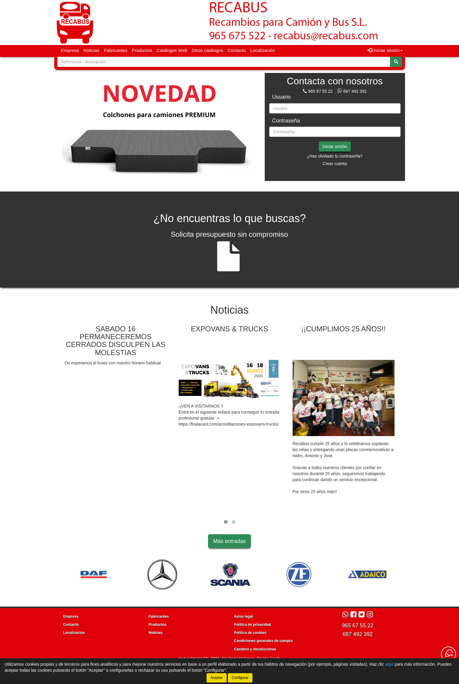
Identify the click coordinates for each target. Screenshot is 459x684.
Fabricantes (115, 50)
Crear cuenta (335, 163)
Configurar (240, 678)
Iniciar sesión (335, 146)
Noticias (91, 50)
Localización (262, 50)
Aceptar (216, 678)
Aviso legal (243, 616)
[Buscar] (396, 62)
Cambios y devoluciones (255, 649)
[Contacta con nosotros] (448, 653)
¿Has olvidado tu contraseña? (335, 156)
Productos (142, 50)
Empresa (70, 50)
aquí (389, 664)
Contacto (237, 50)
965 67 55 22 (320, 91)
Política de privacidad (252, 624)
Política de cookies (250, 633)
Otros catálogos (207, 50)
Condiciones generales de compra (263, 641)
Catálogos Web (171, 50)
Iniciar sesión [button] (385, 50)
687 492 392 (355, 91)
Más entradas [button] (229, 541)
